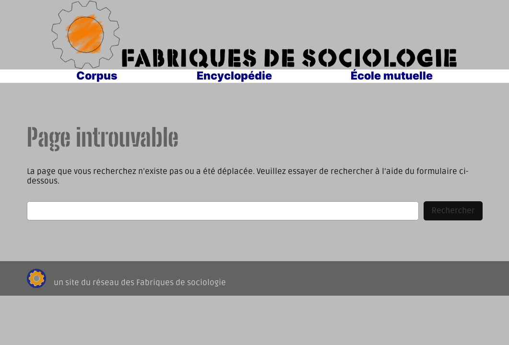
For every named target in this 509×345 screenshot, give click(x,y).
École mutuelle (392, 75)
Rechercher (452, 211)
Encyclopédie (234, 75)
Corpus (97, 75)
